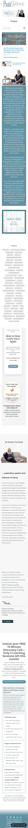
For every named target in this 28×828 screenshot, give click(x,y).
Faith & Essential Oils (9, 285)
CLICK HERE (13, 366)
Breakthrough (8, 262)
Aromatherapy (9, 252)
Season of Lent (8, 313)
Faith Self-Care (18, 288)
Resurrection (8, 311)
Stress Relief (8, 318)
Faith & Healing (20, 285)
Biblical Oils (18, 255)
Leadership (19, 303)
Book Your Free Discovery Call (14, 681)
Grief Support (8, 298)
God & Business (10, 295)
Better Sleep (18, 252)
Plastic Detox (14, 308)
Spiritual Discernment (8, 316)
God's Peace (19, 295)
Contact (7, 621)
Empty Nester (9, 283)
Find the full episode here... (11, 57)
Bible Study (10, 255)
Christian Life (8, 265)
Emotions (19, 280)
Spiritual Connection (19, 313)
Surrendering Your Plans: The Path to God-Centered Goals (19, 64)
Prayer (21, 308)
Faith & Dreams (18, 283)
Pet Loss (6, 308)
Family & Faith (10, 293)
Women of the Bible (14, 321)
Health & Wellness (18, 298)
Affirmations (6, 250)
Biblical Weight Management (14, 257)
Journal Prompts (10, 303)
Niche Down (7, 306)
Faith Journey (9, 288)
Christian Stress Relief (13, 267)
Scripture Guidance (18, 311)
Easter (20, 275)
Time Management (18, 318)
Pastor (22, 306)
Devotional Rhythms (14, 272)
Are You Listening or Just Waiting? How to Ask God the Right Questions (14, 50)
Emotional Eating (8, 278)
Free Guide (18, 293)
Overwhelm (15, 306)
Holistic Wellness (18, 301)
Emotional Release (10, 280)
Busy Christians (18, 262)
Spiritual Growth (20, 316)
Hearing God (8, 301)
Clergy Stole (19, 270)
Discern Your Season (11, 275)
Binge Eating (9, 260)
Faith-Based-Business (8, 290)
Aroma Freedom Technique (18, 250)
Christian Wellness (9, 270)
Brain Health (18, 260)
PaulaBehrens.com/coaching (9, 797)
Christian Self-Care (18, 265)
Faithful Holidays (20, 290)
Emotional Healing (19, 278)
